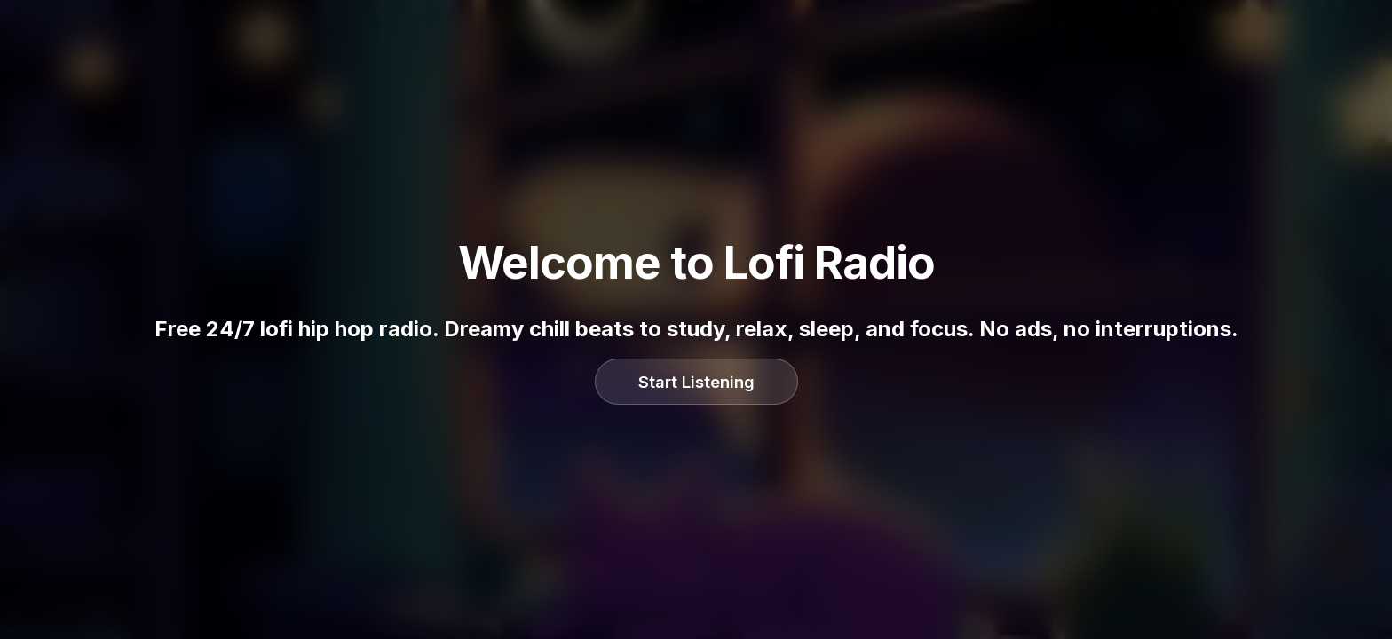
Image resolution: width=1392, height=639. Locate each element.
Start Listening (696, 381)
